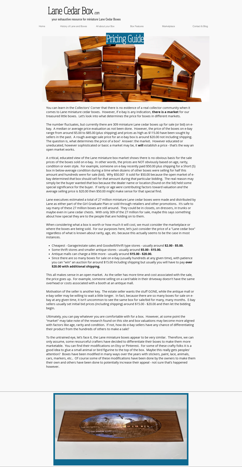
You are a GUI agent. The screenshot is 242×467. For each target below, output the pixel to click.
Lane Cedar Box (70, 10)
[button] (73, 26)
